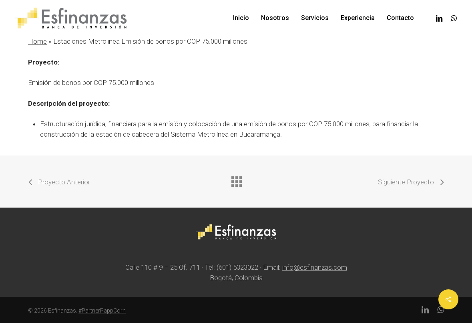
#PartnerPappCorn (102, 310)
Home (37, 41)
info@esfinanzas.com (314, 267)
